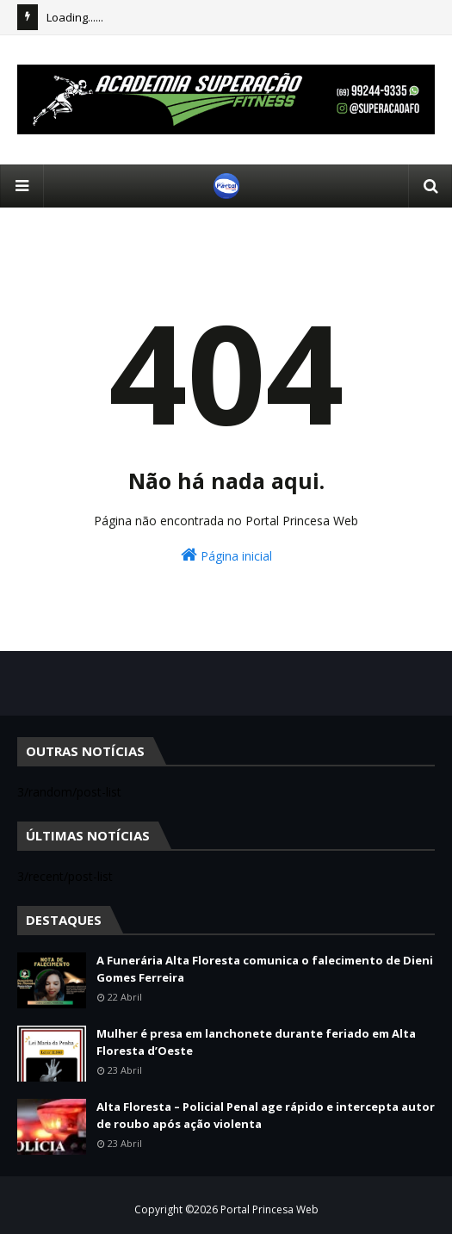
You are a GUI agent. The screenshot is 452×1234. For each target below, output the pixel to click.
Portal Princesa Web (269, 1209)
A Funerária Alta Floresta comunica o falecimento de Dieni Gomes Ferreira (264, 968)
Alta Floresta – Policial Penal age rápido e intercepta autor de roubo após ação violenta (265, 1115)
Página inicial (226, 555)
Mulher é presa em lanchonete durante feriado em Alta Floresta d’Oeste (256, 1042)
